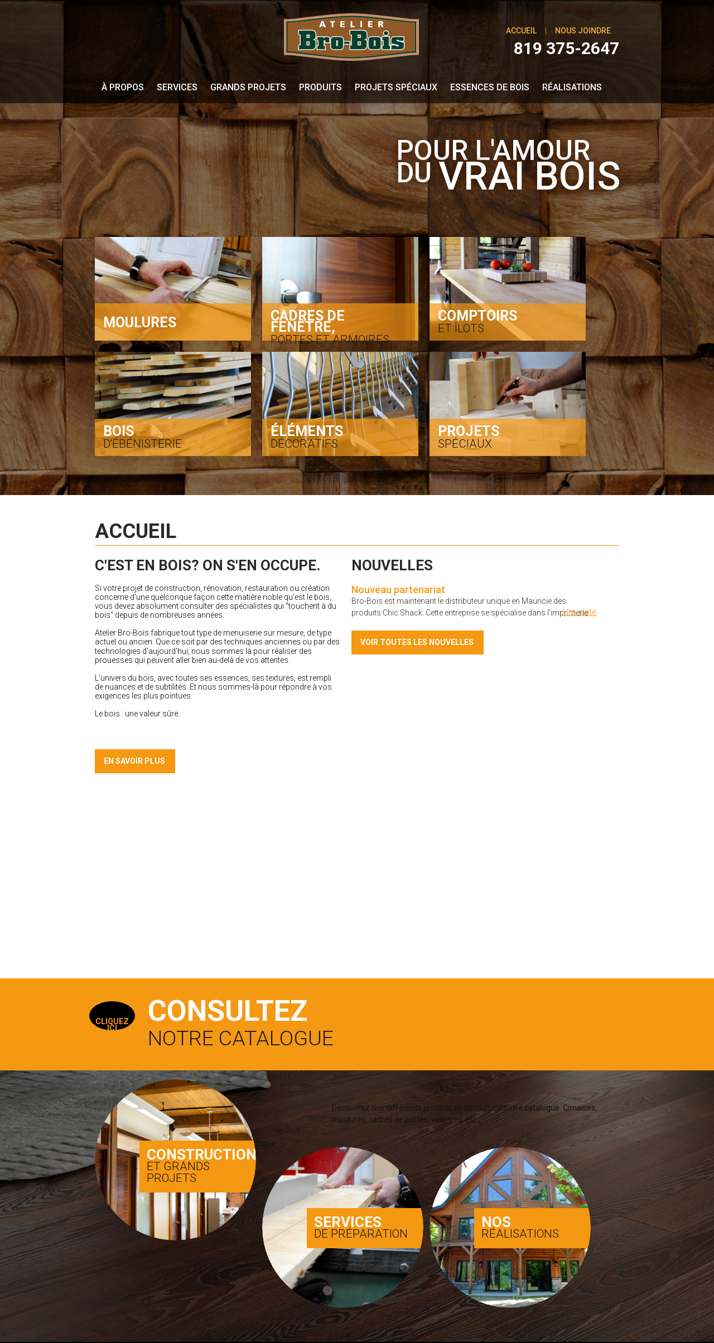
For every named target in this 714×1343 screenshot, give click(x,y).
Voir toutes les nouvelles (417, 644)
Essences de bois (489, 88)
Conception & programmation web (476, 1316)
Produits (320, 88)
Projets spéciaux (396, 88)
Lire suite (579, 614)
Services (177, 88)
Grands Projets (248, 88)
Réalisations (572, 88)
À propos (123, 88)
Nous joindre (583, 30)
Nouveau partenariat (398, 592)
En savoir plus (134, 763)
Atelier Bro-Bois (170, 1309)
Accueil (521, 30)
